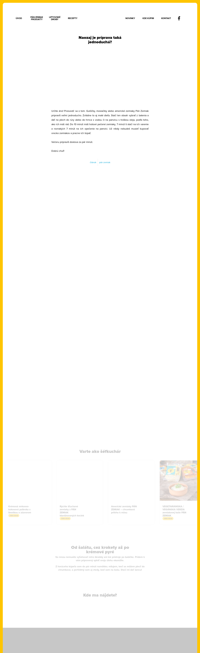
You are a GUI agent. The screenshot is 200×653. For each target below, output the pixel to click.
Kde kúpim (148, 18)
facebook (179, 18)
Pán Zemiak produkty (36, 18)
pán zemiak (104, 162)
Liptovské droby (54, 18)
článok (93, 162)
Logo (101, 18)
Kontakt (166, 18)
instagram (187, 18)
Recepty (72, 18)
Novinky (130, 18)
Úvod (19, 18)
